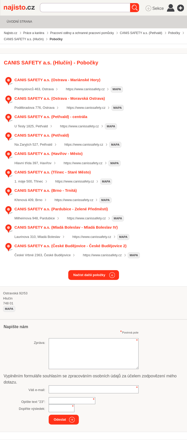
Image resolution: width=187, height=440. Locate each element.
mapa (117, 89)
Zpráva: (39, 343)
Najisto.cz (22, 8)
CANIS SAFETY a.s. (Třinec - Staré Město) (52, 172)
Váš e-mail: (36, 390)
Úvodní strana (19, 21)
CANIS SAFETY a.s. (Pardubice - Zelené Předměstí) (61, 209)
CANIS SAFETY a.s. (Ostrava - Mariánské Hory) (57, 80)
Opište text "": (33, 402)
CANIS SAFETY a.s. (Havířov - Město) (48, 153)
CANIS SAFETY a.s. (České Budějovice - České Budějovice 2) (70, 246)
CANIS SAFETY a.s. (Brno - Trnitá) (45, 190)
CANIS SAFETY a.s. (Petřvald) (41, 135)
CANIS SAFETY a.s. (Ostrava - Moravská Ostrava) (59, 98)
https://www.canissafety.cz (85, 89)
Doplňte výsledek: (32, 409)
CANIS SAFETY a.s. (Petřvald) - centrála (50, 116)
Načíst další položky (89, 275)
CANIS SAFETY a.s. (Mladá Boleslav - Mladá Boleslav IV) (66, 227)
